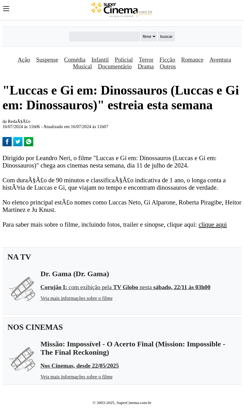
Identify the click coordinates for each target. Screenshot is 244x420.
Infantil (100, 59)
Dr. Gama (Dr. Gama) (74, 274)
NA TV (19, 256)
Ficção (167, 59)
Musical (82, 66)
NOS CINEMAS (35, 327)
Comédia (74, 59)
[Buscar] (104, 36)
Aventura (220, 59)
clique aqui (212, 224)
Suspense (47, 59)
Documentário (115, 66)
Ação (24, 59)
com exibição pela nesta (125, 287)
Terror (146, 59)
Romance (192, 59)
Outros (168, 66)
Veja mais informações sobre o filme (76, 298)
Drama (146, 66)
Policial (124, 59)
